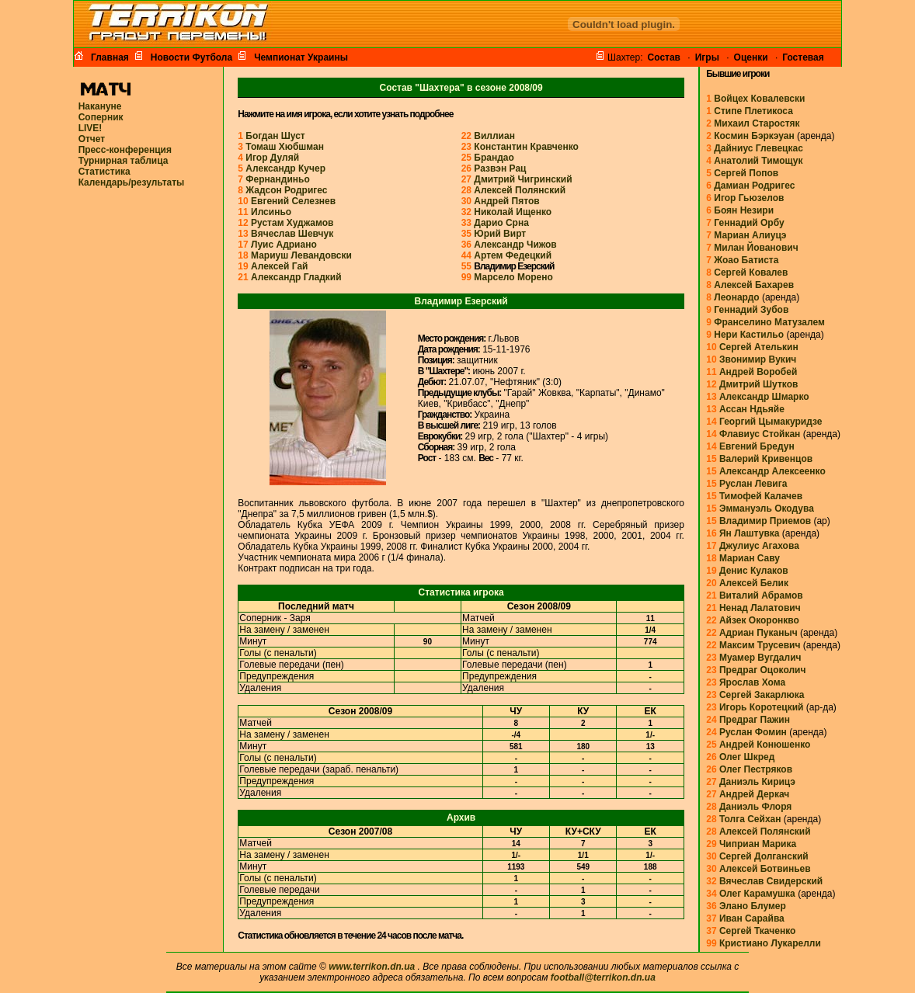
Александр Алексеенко (772, 471)
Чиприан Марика (757, 843)
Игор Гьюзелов (749, 198)
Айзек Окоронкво (759, 620)
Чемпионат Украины (298, 56)
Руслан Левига (753, 483)
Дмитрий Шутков (758, 384)
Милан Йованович (756, 247)
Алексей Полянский (519, 190)
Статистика (104, 171)
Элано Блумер (752, 906)
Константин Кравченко (526, 146)
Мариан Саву (749, 558)
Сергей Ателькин (758, 347)
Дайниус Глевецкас (758, 148)
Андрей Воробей (758, 371)
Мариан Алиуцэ (750, 235)
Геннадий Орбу (749, 222)
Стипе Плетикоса (753, 111)
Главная (107, 56)
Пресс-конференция (125, 149)
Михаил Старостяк (756, 123)
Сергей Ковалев (751, 272)
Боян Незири (744, 210)
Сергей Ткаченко (757, 930)
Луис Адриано (284, 244)
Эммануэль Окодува (766, 508)
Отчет (92, 139)
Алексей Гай (279, 266)
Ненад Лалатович (760, 607)
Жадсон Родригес (286, 190)
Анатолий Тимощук (758, 160)
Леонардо (736, 297)
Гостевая (803, 57)
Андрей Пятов (506, 201)
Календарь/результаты (131, 182)
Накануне (100, 106)
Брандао (494, 157)
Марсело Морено (513, 277)
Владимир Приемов (765, 521)
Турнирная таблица (123, 160)
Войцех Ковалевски (759, 98)
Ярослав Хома (752, 682)
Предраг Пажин (754, 719)
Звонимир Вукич (757, 359)
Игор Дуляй (272, 157)
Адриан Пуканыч (758, 632)
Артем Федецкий (512, 255)
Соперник (101, 117)
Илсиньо (271, 212)
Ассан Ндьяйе (752, 409)
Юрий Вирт (500, 233)
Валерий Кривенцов (765, 458)
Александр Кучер (285, 168)
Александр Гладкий (296, 277)
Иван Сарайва (752, 918)
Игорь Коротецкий (761, 707)
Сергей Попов (746, 173)
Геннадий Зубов (751, 309)
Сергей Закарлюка (762, 694)
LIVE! (90, 128)
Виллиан (494, 135)
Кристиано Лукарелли (770, 943)
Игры (707, 57)
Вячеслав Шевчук (292, 233)
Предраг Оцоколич (762, 670)
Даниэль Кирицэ (757, 781)
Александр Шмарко (764, 396)
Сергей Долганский (764, 856)
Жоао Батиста (746, 260)
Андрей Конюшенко (765, 744)
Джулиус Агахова (759, 545)
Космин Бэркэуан (754, 135)
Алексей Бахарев (754, 284)
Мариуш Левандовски (301, 255)
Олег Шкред (746, 757)
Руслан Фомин (753, 732)
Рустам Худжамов (292, 222)
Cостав (664, 57)
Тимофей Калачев (760, 496)
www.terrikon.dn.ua (372, 966)
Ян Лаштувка (749, 533)
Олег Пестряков (755, 769)
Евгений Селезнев (293, 201)
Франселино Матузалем (769, 322)
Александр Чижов (515, 244)
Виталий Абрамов (761, 595)
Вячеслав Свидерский (771, 881)
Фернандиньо (277, 179)
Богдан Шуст (274, 135)
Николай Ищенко (512, 212)
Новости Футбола (189, 56)
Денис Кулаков (753, 570)
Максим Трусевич (759, 645)
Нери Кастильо (749, 334)
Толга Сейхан (750, 819)
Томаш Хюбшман (284, 146)
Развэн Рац (500, 168)
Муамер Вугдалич (760, 657)
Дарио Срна (501, 222)
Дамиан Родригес (754, 185)
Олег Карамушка (757, 893)
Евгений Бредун (757, 446)
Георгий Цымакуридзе (771, 421)
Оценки (751, 57)
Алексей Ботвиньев (765, 868)
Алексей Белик (753, 583)
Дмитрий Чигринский (523, 179)
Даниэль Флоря (755, 806)
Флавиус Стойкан (759, 434)
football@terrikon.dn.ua (603, 977)
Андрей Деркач (754, 794)
